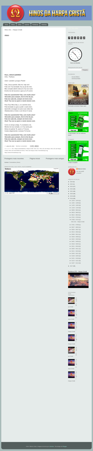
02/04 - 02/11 (75, 253)
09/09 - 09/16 (75, 210)
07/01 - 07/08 (75, 224)
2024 (71, 184)
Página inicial (35, 158)
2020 (71, 193)
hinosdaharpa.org (43, 150)
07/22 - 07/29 (75, 217)
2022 (71, 189)
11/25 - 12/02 (75, 205)
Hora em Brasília (75, 63)
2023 (71, 186)
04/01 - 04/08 (75, 241)
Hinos (13, 24)
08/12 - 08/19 (75, 215)
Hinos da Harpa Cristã (31, 150)
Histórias (44, 24)
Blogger (65, 446)
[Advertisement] (78, 413)
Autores (27, 24)
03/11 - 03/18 (75, 246)
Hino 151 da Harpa (45, 148)
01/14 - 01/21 (75, 260)
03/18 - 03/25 (75, 244)
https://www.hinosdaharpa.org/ (13, 152)
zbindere (51, 446)
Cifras (19, 24)
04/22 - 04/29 (75, 239)
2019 (71, 196)
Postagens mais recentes (14, 158)
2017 (71, 266)
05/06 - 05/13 (75, 234)
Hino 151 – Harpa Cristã (13, 30)
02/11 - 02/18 (75, 251)
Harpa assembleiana (20, 148)
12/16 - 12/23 (75, 200)
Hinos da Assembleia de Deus (16, 150)
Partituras (35, 24)
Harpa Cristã (29, 148)
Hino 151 (36, 148)
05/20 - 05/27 (75, 229)
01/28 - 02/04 (75, 256)
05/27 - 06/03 (75, 227)
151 (13, 148)
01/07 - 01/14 (75, 263)
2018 (71, 198)
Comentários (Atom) (14, 162)
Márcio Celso (82, 169)
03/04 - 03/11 (75, 248)
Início (6, 24)
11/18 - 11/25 (75, 207)
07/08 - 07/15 (75, 219)
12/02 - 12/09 (75, 203)
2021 (71, 191)
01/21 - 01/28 (75, 258)
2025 (71, 181)
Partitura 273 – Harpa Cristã (77, 271)
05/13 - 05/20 (75, 232)
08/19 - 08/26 (75, 212)
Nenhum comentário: (22, 146)
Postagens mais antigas (55, 158)
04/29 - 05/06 (75, 236)
